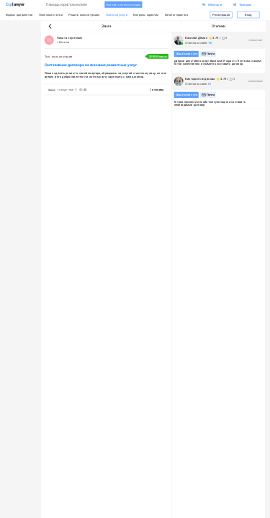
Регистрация (221, 14)
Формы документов (19, 15)
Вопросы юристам (145, 15)
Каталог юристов (177, 15)
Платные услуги (116, 15)
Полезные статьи (51, 15)
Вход (248, 14)
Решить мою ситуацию (83, 15)
